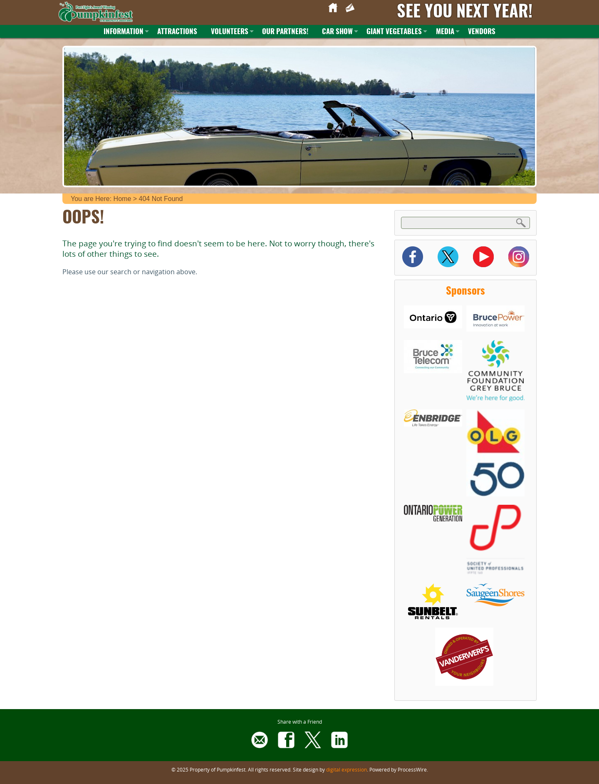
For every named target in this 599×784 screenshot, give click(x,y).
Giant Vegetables (394, 31)
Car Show (337, 31)
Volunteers (229, 31)
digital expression (346, 769)
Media (445, 31)
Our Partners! (285, 31)
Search (521, 222)
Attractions (177, 31)
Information (124, 31)
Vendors (481, 31)
